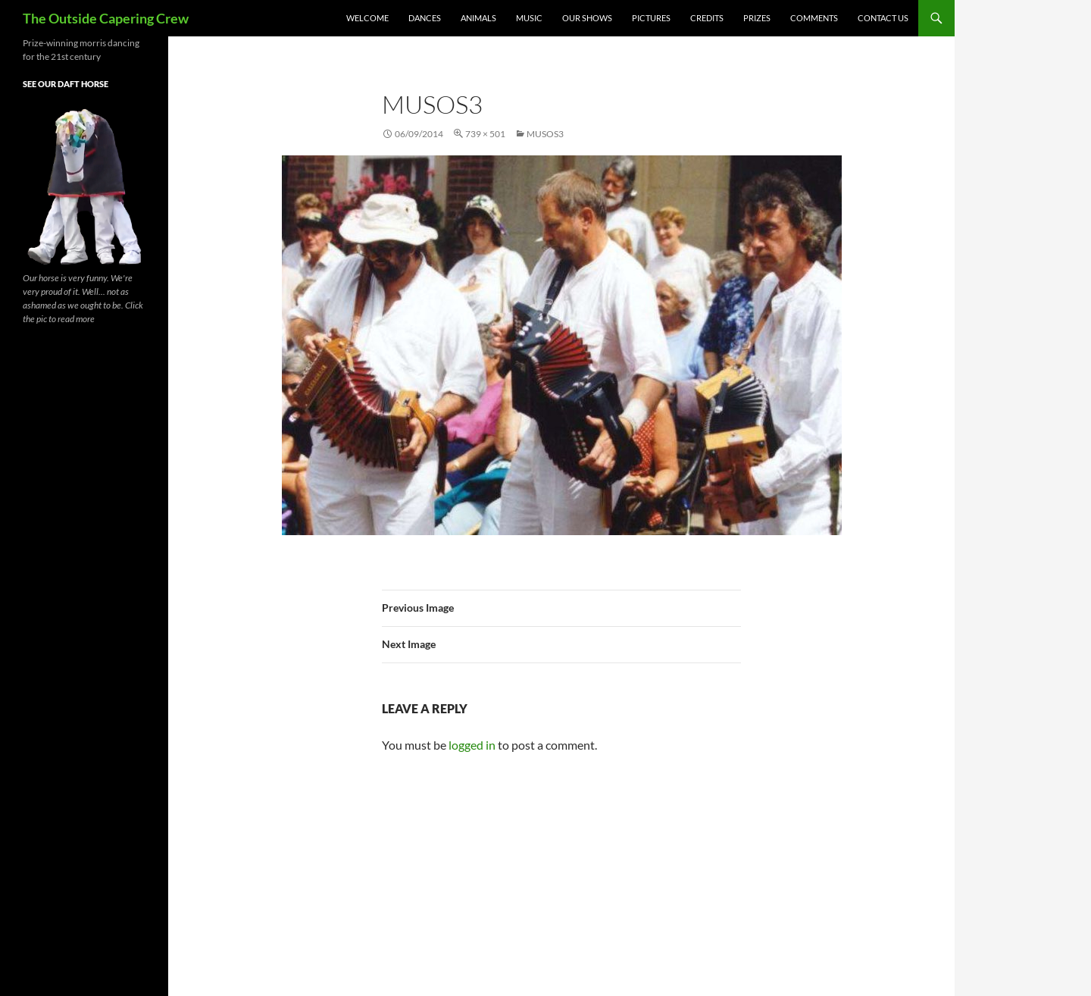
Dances (424, 18)
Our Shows (587, 18)
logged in (472, 745)
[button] (562, 345)
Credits (707, 18)
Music (529, 18)
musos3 (545, 133)
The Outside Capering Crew (106, 18)
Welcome (367, 18)
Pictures (651, 18)
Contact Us (883, 18)
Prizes (757, 18)
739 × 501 (485, 133)
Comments (814, 18)
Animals (478, 18)
